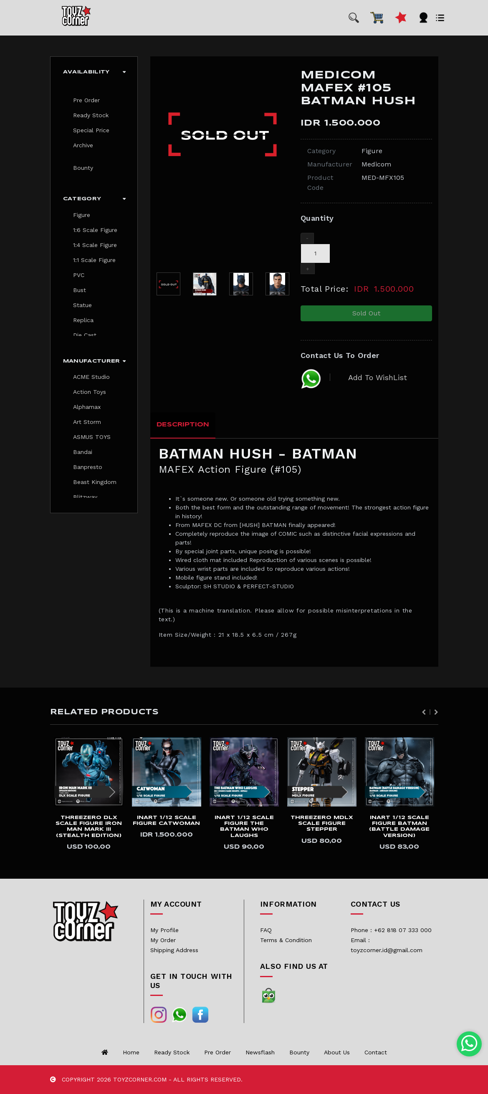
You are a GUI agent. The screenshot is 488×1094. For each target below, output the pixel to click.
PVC (78, 275)
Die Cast (84, 335)
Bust (79, 290)
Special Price (91, 130)
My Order (163, 940)
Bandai (82, 452)
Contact (375, 1052)
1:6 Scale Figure (95, 230)
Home (131, 1052)
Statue (82, 305)
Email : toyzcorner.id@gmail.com (386, 945)
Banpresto (87, 467)
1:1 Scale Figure (94, 260)
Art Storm (87, 421)
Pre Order (86, 100)
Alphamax (87, 406)
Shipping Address (174, 950)
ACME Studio (91, 376)
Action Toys (89, 391)
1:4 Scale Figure (95, 245)
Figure (81, 215)
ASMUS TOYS (92, 437)
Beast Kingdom (94, 482)
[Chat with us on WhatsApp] (469, 1044)
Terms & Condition (286, 940)
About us (337, 1052)
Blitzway (85, 497)
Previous (424, 712)
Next (436, 712)
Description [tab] (183, 425)
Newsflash (260, 1052)
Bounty (83, 167)
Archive (83, 145)
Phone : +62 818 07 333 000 (391, 930)
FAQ (266, 930)
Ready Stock (91, 115)
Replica (83, 320)
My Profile (164, 930)
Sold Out (366, 313)
